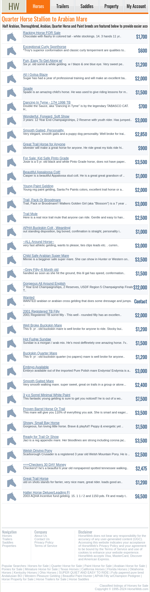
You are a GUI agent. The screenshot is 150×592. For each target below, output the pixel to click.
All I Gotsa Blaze (35, 75)
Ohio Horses (47, 572)
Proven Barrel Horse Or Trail (44, 409)
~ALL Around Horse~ (38, 242)
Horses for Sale (38, 565)
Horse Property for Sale (18, 579)
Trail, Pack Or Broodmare (42, 200)
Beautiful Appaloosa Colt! (41, 172)
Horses (7, 535)
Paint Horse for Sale (98, 565)
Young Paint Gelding (38, 186)
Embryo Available (36, 367)
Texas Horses (69, 569)
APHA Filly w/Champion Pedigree (117, 576)
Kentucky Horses (25, 572)
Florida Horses (117, 569)
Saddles (7, 542)
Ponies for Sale (12, 569)
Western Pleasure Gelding (42, 576)
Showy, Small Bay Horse (41, 423)
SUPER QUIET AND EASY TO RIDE (84, 572)
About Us (40, 535)
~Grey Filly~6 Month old (40, 270)
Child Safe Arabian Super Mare (46, 256)
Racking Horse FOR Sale (42, 33)
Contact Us (41, 539)
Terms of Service (45, 545)
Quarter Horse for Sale (66, 565)
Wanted (28, 297)
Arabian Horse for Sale (129, 565)
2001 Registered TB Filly (41, 311)
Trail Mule (30, 214)
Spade (28, 89)
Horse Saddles (79, 579)
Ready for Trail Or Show (41, 437)
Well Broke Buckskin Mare (42, 325)
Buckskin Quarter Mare (40, 353)
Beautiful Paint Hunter (77, 576)
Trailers (7, 539)
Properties (9, 545)
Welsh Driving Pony (37, 451)
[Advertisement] (75, 513)
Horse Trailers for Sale (51, 579)
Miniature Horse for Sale (41, 569)
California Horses (93, 569)
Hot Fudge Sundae (37, 339)
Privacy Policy (43, 542)
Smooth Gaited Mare (38, 381)
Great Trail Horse (35, 479)
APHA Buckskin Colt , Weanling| (47, 228)
